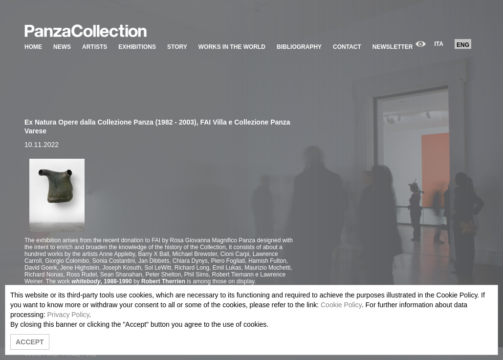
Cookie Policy (341, 305)
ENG (463, 45)
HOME (33, 46)
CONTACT (347, 46)
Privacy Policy (68, 314)
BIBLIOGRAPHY (299, 46)
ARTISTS (94, 46)
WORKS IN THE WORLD (231, 46)
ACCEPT (30, 342)
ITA (439, 44)
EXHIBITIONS (137, 46)
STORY (177, 46)
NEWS (62, 46)
